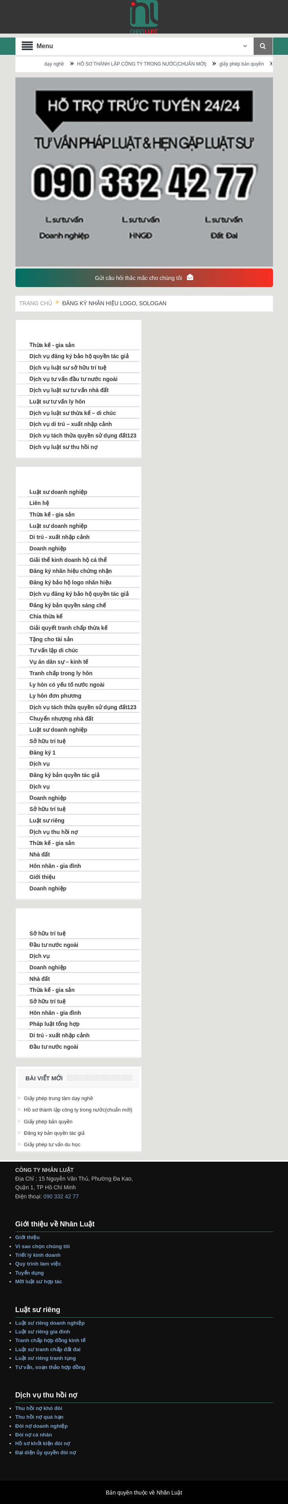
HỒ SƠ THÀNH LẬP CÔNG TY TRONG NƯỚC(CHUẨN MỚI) (165, 64)
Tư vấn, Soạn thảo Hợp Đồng (50, 1367)
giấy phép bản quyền (265, 64)
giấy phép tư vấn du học (52, 1144)
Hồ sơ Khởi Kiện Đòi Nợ (42, 1443)
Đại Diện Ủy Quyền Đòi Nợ (45, 1452)
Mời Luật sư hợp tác (38, 1281)
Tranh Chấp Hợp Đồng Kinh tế (51, 1340)
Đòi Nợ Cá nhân (34, 1435)
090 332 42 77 (61, 1196)
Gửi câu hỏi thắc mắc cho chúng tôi (144, 277)
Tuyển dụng (29, 1273)
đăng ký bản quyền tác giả (54, 1133)
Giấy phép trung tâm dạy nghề (55, 64)
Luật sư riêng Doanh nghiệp (50, 1323)
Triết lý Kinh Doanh (39, 1255)
